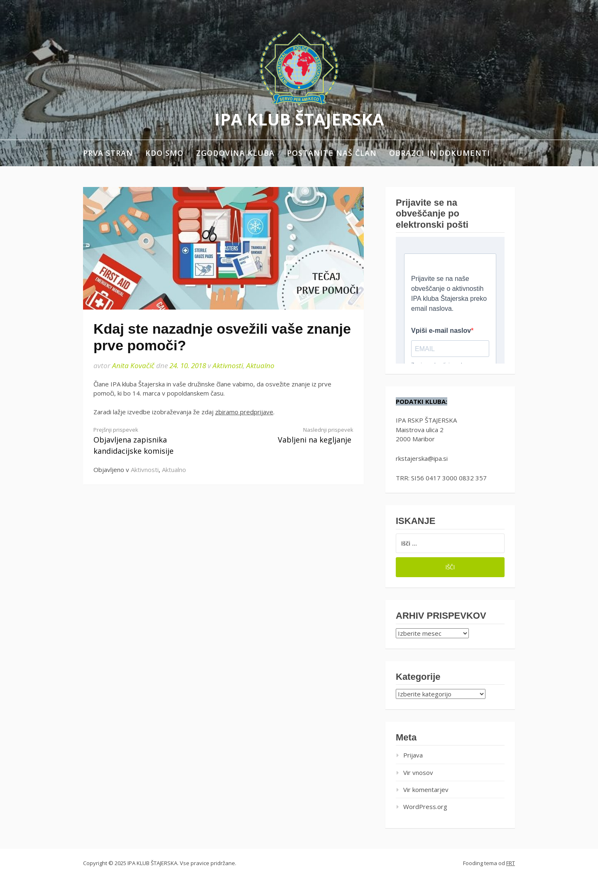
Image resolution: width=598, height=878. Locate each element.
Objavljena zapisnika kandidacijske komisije (152, 441)
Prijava (413, 755)
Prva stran (108, 153)
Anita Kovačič (133, 365)
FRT (510, 863)
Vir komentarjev (425, 789)
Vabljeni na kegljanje (294, 435)
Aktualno (260, 365)
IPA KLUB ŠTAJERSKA (299, 119)
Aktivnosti (228, 365)
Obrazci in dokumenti (439, 153)
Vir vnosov (418, 772)
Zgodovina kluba (235, 153)
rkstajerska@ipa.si (422, 458)
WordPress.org (425, 806)
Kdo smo (164, 153)
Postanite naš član (332, 153)
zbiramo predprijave (244, 412)
